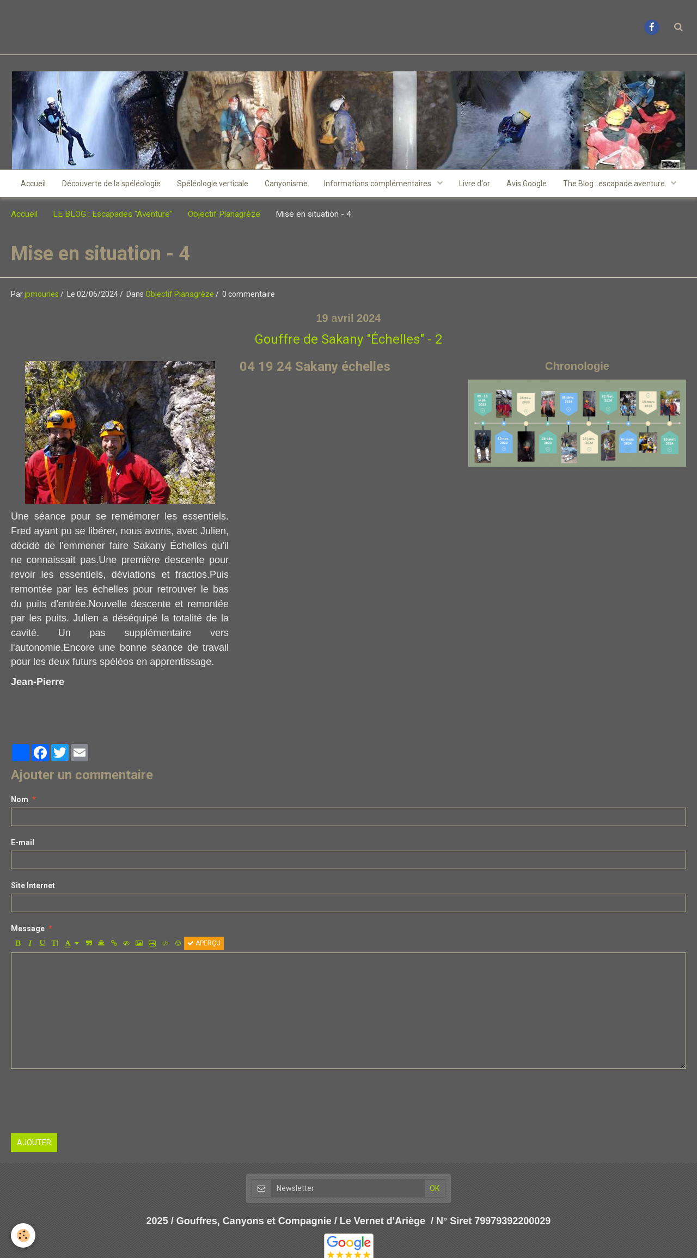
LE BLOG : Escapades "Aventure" (113, 214)
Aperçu (204, 943)
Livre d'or (474, 183)
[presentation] (93, 1101)
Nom (19, 799)
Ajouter (34, 1142)
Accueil (33, 183)
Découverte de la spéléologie (111, 183)
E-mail (22, 842)
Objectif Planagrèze (224, 214)
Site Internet (33, 885)
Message (28, 928)
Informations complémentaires (378, 183)
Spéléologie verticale (212, 183)
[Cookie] (23, 1235)
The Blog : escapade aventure (615, 183)
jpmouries (42, 294)
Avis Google (526, 183)
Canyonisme (286, 183)
